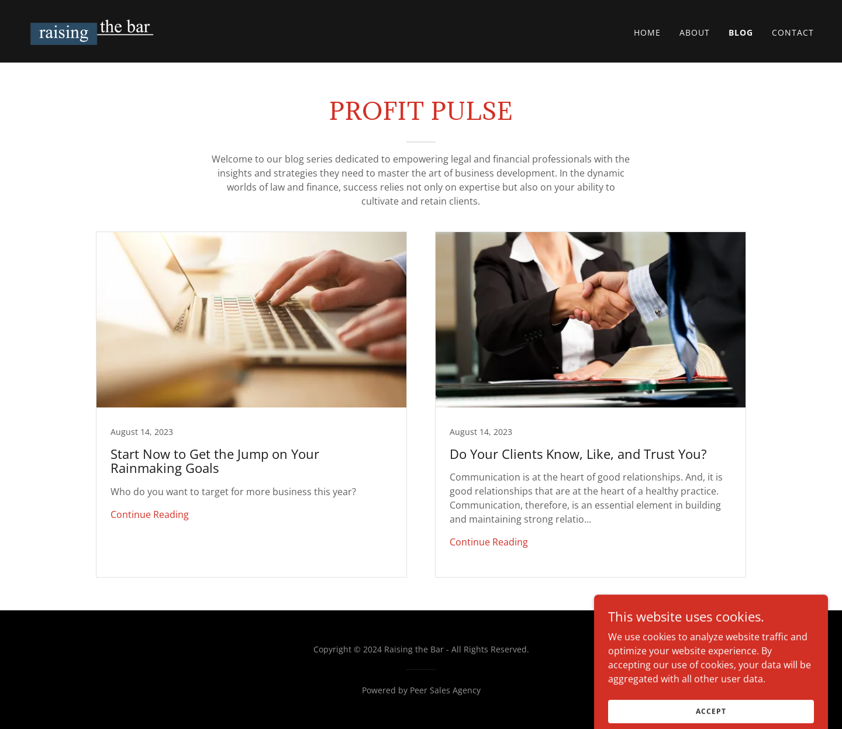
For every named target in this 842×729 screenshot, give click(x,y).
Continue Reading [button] (150, 514)
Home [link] (647, 32)
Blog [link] (741, 32)
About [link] (694, 32)
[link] (94, 30)
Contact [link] (793, 32)
